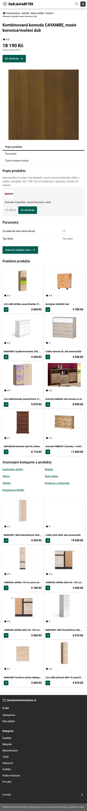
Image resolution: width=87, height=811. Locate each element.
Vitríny (6, 476)
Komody (49, 13)
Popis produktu (13, 146)
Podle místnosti (11, 775)
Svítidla (6, 769)
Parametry (11, 153)
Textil (5, 756)
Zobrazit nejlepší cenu (18, 249)
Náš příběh (8, 721)
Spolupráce (8, 715)
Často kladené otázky (17, 160)
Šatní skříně (51, 476)
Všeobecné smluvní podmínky (15, 807)
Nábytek (25, 13)
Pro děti (6, 781)
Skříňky (6, 483)
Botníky (49, 469)
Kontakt (6, 794)
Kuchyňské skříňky (12, 469)
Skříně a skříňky (37, 13)
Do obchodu (28, 210)
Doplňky (6, 738)
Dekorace (7, 763)
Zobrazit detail (6, 309)
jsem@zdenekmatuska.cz (21, 700)
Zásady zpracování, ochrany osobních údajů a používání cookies (56, 807)
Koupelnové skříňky (13, 490)
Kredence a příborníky (57, 483)
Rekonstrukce (10, 750)
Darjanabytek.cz (13, 13)
